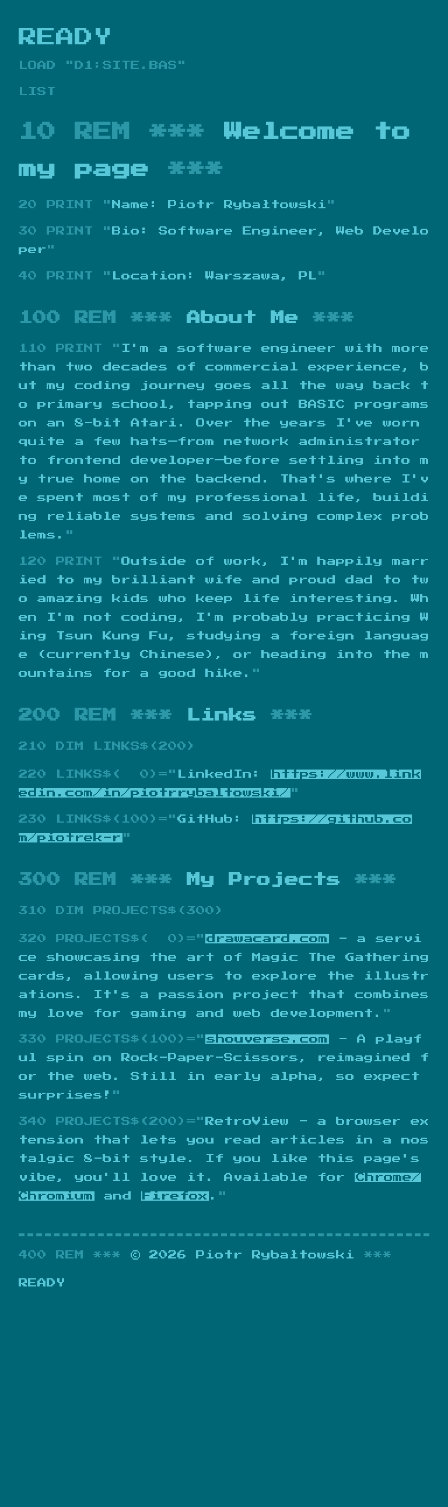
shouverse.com (267, 1039)
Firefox (175, 1196)
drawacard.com (267, 938)
